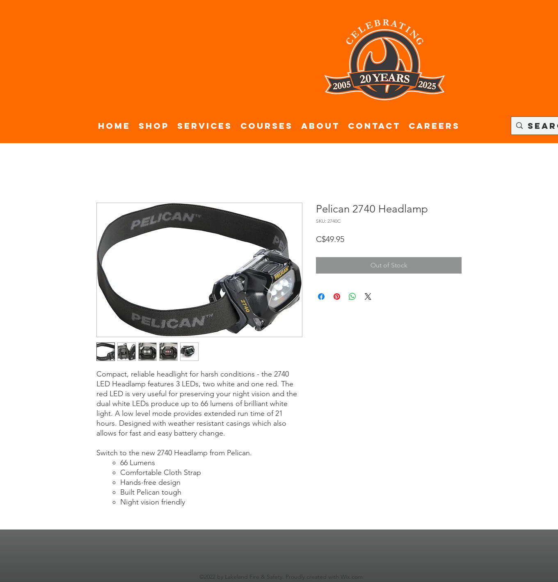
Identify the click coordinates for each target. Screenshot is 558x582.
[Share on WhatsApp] (352, 296)
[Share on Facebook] (321, 296)
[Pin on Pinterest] (337, 296)
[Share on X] (368, 296)
